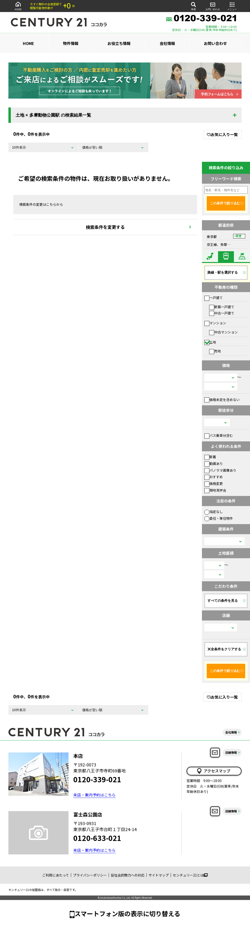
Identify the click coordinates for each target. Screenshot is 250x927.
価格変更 (213, 483)
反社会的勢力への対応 (127, 875)
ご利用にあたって (55, 875)
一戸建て (213, 297)
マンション (215, 322)
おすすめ (213, 476)
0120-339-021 (97, 779)
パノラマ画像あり (220, 470)
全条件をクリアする (224, 649)
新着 (210, 456)
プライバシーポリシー (90, 875)
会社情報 (167, 43)
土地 (210, 342)
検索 (193, 6)
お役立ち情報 (119, 43)
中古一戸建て (221, 313)
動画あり (213, 463)
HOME (18, 6)
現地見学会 (215, 490)
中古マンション (223, 332)
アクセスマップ (213, 771)
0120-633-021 (97, 837)
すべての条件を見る (222, 600)
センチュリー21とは (190, 875)
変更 (239, 236)
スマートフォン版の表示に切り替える (127, 913)
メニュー (232, 6)
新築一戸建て (221, 306)
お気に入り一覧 (222, 134)
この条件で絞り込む (225, 203)
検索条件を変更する (105, 227)
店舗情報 (231, 752)
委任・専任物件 (218, 518)
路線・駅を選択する (222, 272)
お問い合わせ (212, 6)
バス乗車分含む (218, 435)
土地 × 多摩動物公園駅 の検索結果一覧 (53, 115)
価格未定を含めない (222, 399)
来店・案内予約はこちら (94, 795)
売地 (215, 351)
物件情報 (70, 43)
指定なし (213, 511)
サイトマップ (159, 875)
